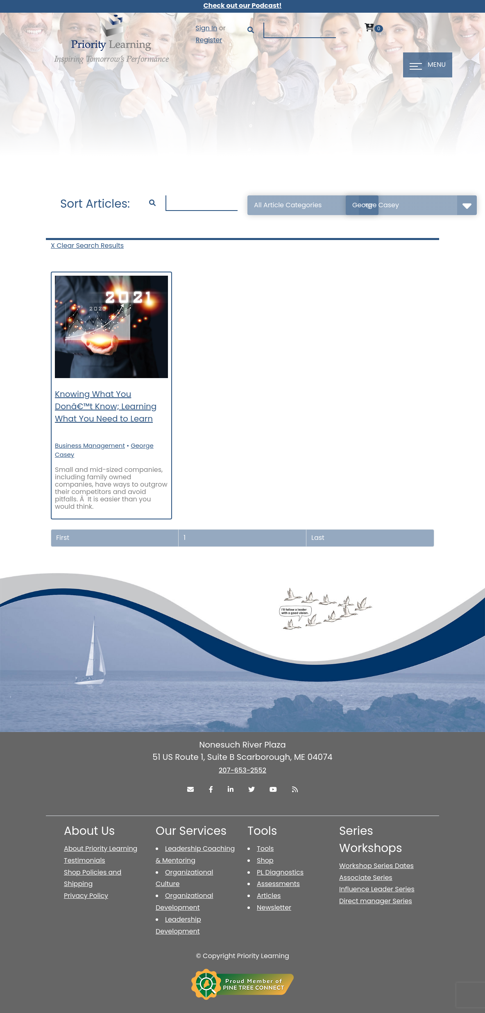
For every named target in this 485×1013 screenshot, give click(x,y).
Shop (265, 860)
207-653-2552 (242, 770)
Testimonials (84, 860)
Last (317, 537)
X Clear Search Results (87, 245)
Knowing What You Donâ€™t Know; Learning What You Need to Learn (105, 406)
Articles (269, 895)
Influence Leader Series (377, 889)
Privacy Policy (86, 895)
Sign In (206, 28)
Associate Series (365, 877)
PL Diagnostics (280, 872)
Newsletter (274, 907)
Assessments (278, 883)
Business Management (90, 445)
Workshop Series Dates (376, 865)
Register (209, 40)
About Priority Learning (100, 848)
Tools (265, 848)
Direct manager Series (375, 901)
